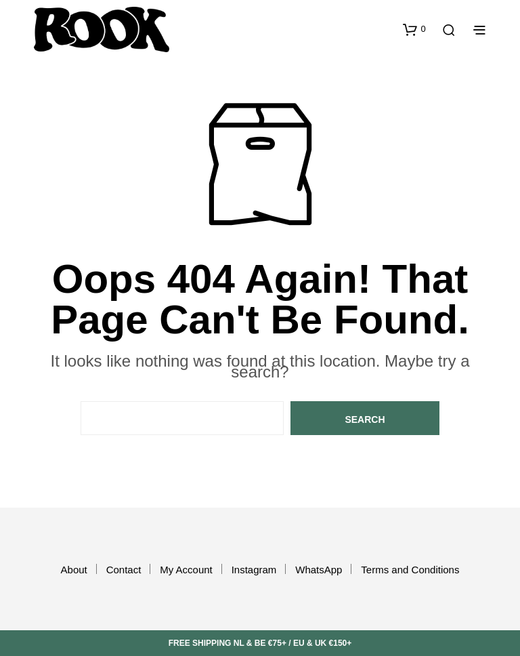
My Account (186, 569)
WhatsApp (318, 569)
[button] (414, 29)
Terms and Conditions (410, 569)
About (74, 569)
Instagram (254, 569)
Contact (124, 569)
